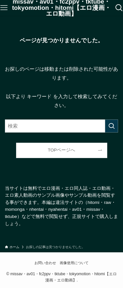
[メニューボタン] (4, 8)
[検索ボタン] (119, 8)
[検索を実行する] (111, 126)
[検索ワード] (61, 126)
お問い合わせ (45, 263)
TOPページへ (61, 150)
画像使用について (74, 263)
